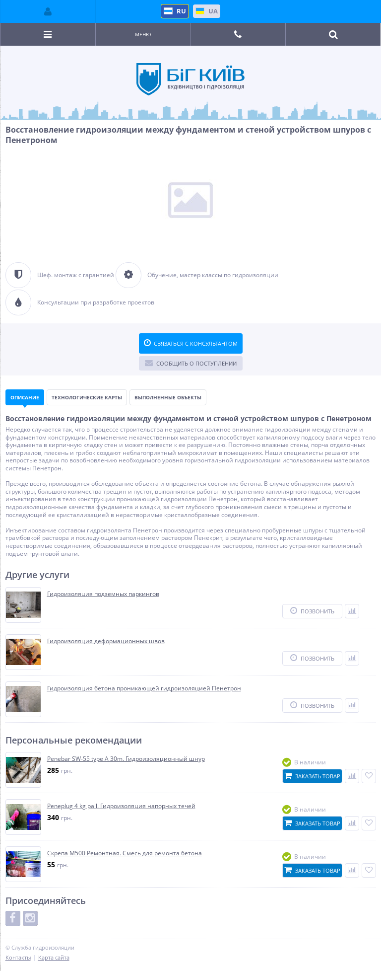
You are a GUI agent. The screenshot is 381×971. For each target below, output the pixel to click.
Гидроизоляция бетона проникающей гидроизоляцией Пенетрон (144, 688)
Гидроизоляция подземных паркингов (103, 594)
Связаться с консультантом (191, 343)
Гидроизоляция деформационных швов (106, 641)
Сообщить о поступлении (191, 363)
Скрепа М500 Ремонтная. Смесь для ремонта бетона (124, 853)
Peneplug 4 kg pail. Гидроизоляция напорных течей (121, 806)
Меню (143, 34)
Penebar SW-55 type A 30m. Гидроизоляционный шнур (126, 759)
